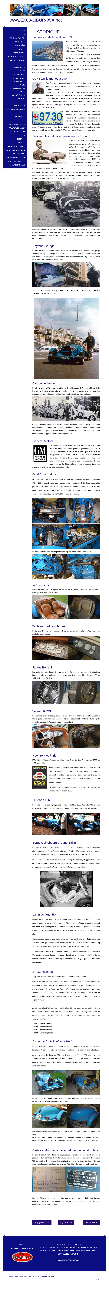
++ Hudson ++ (19, 158)
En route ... (20, 133)
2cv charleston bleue (15, 166)
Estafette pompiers (16, 177)
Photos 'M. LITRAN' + (16, 72)
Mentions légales (13, 1292)
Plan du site (36, 1292)
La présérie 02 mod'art (18, 112)
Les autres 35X (18, 121)
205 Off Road (19, 170)
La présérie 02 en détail (17, 85)
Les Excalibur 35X (17, 54)
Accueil (21, 46)
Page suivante (66, 1238)
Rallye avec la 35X (17, 144)
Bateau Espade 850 (16, 181)
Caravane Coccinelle (15, 173)
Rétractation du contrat (47, 1292)
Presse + (21, 65)
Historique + (19, 57)
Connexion (97, 1295)
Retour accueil (92, 1238)
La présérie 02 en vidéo (17, 106)
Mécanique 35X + (17, 76)
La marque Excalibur (15, 125)
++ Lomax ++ (20, 155)
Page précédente (42, 1238)
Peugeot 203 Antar (16, 162)
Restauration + (18, 90)
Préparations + (18, 94)
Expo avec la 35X (17, 147)
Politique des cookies (25, 1292)
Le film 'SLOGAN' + (17, 69)
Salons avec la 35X (16, 140)
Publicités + (20, 61)
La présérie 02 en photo (17, 99)
